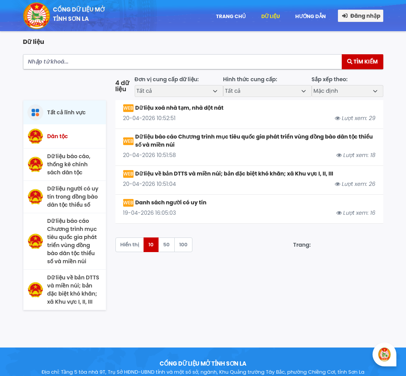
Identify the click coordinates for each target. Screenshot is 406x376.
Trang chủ (231, 16)
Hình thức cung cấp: (250, 79)
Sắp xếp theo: (330, 79)
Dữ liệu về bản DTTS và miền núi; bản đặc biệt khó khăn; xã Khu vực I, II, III (234, 173)
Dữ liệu (270, 16)
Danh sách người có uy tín (170, 202)
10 (151, 244)
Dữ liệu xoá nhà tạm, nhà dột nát (179, 108)
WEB (129, 108)
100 (183, 244)
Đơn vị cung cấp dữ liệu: (167, 79)
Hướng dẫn (310, 16)
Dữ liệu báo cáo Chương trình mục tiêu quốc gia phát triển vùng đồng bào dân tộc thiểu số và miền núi (254, 141)
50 (166, 244)
